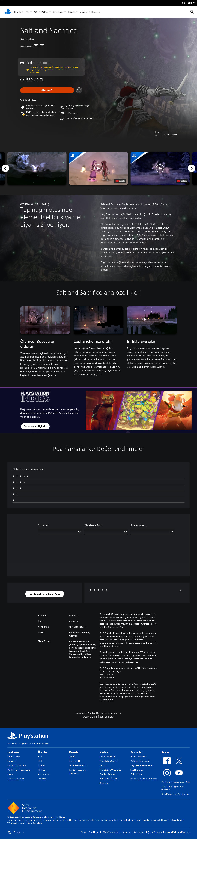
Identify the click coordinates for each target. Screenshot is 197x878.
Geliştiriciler (136, 774)
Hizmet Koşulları (138, 756)
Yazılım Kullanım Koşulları (177, 832)
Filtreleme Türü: (93, 525)
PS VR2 (41, 765)
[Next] (191, 168)
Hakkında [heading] (13, 751)
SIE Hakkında (13, 756)
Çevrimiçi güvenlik (77, 765)
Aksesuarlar (58, 12)
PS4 (35, 12)
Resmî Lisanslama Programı (143, 778)
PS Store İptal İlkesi (139, 760)
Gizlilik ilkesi (95, 832)
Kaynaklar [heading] (136, 751)
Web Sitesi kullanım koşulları (117, 832)
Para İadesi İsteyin (108, 778)
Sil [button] (180, 590)
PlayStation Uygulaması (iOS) (175, 782)
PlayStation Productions (18, 769)
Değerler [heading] (74, 751)
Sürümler (43, 525)
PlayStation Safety (108, 760)
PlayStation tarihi (15, 778)
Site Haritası (139, 832)
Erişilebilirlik (74, 760)
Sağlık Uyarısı (136, 769)
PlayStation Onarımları (110, 769)
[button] (98, 168)
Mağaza (83, 12)
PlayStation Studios (16, 765)
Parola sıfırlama (107, 774)
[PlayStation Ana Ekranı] (7, 12)
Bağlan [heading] (165, 751)
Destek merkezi (107, 756)
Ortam (72, 756)
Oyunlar (17, 12)
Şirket (10, 774)
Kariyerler (12, 760)
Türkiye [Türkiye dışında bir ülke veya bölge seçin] (16, 832)
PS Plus (44, 12)
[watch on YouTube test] (120, 181)
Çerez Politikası (155, 832)
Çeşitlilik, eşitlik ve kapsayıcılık (77, 771)
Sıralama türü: (138, 525)
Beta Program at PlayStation (175, 794)
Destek (94, 12)
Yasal (83, 832)
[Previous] (5, 168)
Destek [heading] (104, 751)
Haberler (71, 12)
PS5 (27, 12)
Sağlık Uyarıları (107, 674)
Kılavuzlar (104, 782)
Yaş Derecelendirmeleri (141, 765)
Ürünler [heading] (42, 751)
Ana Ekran (12, 743)
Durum (103, 765)
